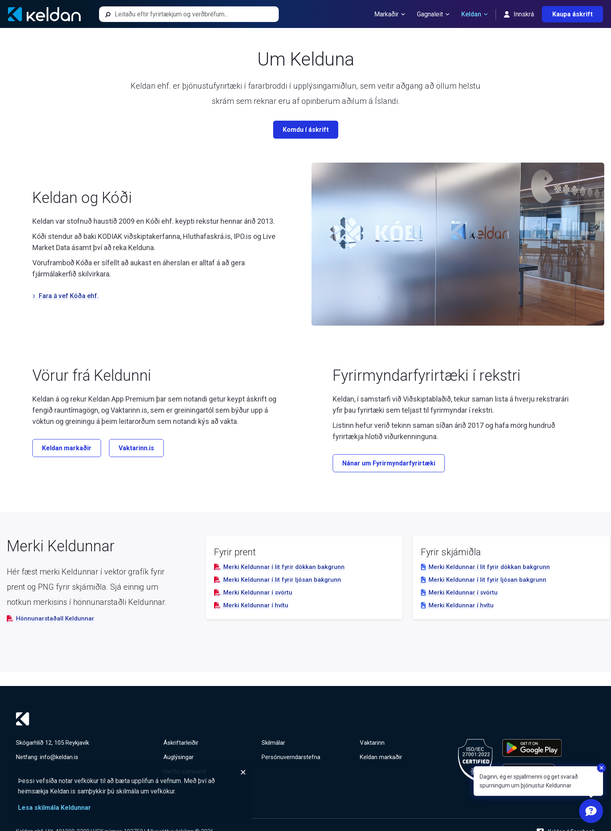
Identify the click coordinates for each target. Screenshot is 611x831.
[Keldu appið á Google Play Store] (532, 748)
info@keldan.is (59, 757)
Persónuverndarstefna (291, 757)
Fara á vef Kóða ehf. (65, 296)
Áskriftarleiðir (180, 742)
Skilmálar (273, 742)
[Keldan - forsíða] (44, 14)
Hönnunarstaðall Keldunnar (50, 618)
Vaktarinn (372, 742)
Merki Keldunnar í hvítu (251, 605)
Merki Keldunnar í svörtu (253, 592)
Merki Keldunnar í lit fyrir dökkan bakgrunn (279, 567)
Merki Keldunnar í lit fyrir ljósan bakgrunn (277, 579)
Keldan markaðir (381, 757)
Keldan (474, 14)
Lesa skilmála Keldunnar (54, 807)
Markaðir (389, 14)
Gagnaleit (433, 14)
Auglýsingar (178, 757)
